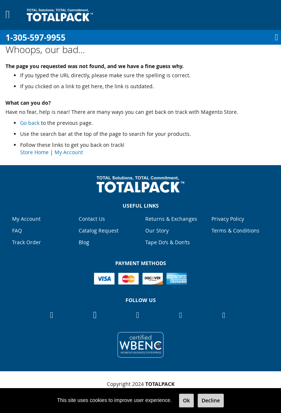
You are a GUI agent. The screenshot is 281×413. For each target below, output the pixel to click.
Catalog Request (99, 230)
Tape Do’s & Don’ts (167, 242)
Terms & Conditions (235, 230)
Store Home (34, 152)
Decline (211, 400)
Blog (84, 242)
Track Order (26, 242)
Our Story (157, 230)
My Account (69, 152)
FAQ (17, 230)
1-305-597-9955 (35, 37)
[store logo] (60, 15)
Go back (30, 122)
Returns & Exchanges (171, 218)
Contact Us (92, 218)
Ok (186, 400)
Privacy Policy (227, 218)
